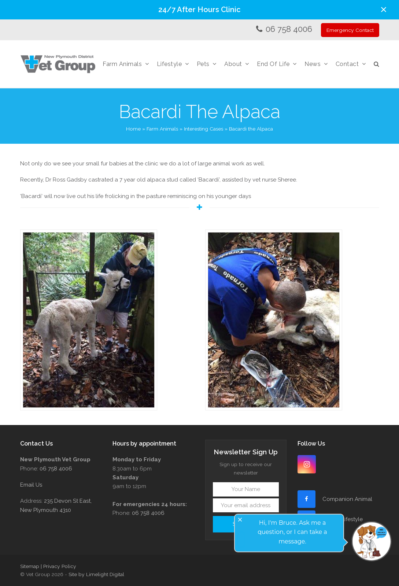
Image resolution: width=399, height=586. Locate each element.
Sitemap (29, 566)
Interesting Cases (203, 129)
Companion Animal (347, 499)
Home (133, 129)
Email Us (31, 484)
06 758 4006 (289, 29)
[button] (383, 9)
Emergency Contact (350, 30)
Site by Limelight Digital (96, 574)
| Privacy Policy (58, 566)
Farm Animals (162, 129)
